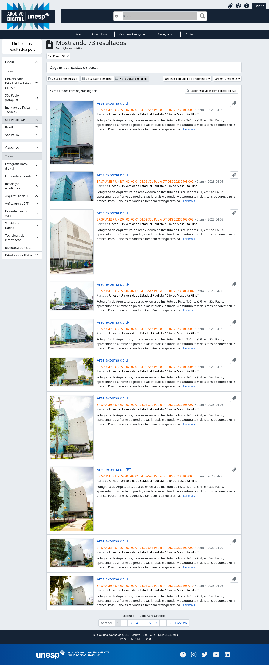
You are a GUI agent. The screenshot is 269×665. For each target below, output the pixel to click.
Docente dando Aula (22, 213)
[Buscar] (160, 16)
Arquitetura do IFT (22, 197)
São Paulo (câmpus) (22, 97)
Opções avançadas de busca (74, 67)
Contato (190, 34)
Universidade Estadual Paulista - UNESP (22, 83)
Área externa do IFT (114, 103)
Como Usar (99, 34)
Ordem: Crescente (226, 78)
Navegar (164, 34)
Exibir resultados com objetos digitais (212, 90)
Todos (9, 71)
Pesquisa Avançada (132, 34)
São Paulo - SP (22, 120)
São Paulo (22, 136)
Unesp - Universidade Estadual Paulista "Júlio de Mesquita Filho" (154, 114)
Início (77, 34)
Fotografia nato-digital (22, 166)
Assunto (12, 147)
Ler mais (189, 129)
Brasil (22, 128)
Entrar (258, 6)
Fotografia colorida (22, 177)
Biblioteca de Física (22, 248)
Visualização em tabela (131, 78)
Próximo (181, 623)
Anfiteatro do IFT (22, 204)
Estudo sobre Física (22, 256)
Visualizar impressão (62, 78)
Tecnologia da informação (22, 237)
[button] (230, 6)
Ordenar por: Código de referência (186, 78)
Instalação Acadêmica (22, 186)
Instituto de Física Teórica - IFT (22, 110)
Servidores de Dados (22, 225)
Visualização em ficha (97, 78)
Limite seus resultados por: (22, 46)
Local (9, 62)
